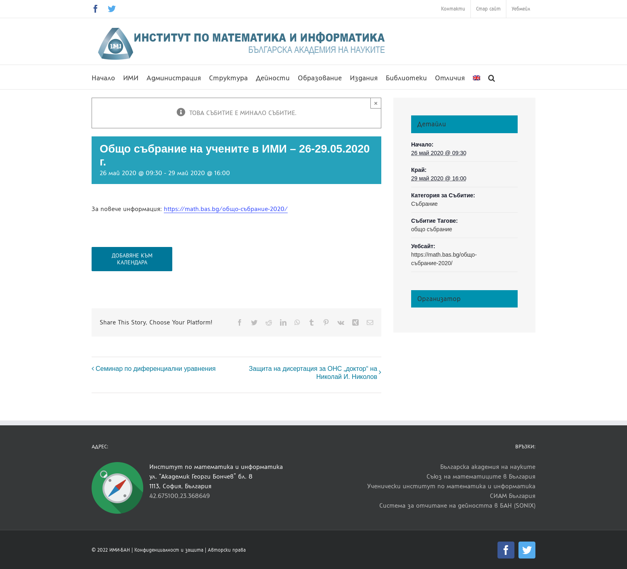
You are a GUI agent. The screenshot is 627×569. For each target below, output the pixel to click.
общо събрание (431, 229)
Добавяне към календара (132, 259)
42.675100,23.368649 (179, 496)
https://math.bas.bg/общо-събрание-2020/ (226, 209)
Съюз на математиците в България (480, 476)
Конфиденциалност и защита (168, 550)
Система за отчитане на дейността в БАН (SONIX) (457, 505)
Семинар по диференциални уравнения (155, 368)
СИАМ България (512, 496)
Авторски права (227, 550)
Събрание (424, 204)
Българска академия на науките (487, 467)
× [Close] (376, 103)
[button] (491, 77)
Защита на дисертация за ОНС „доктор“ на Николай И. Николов (313, 372)
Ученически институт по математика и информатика (451, 486)
